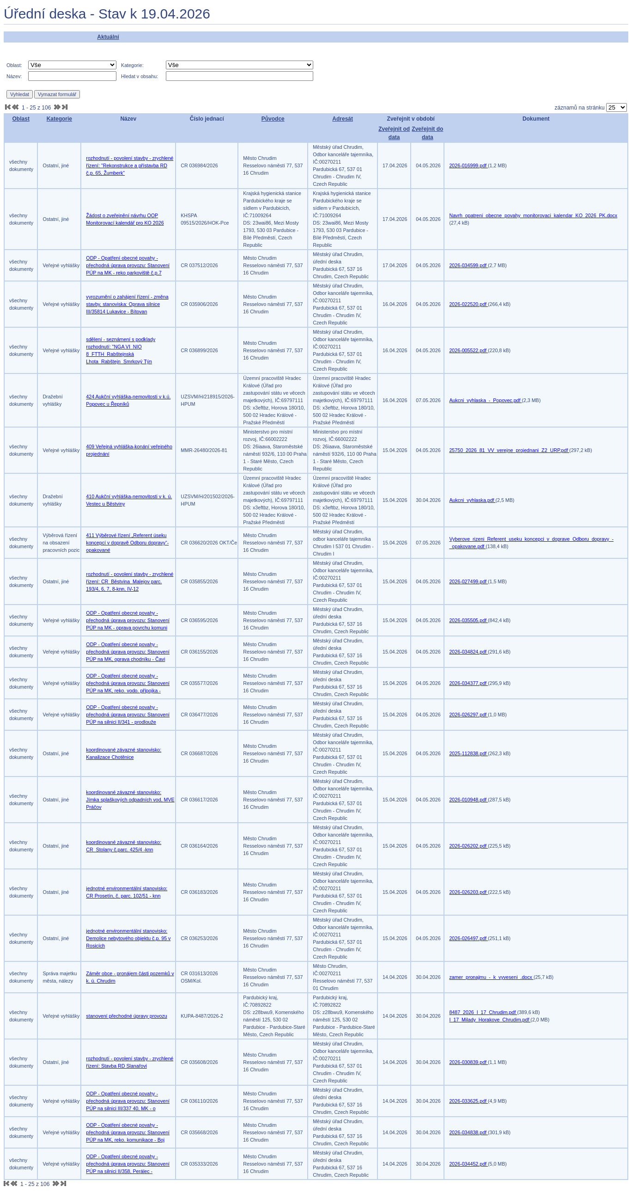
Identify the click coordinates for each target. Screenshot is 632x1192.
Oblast (21, 119)
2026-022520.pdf (468, 304)
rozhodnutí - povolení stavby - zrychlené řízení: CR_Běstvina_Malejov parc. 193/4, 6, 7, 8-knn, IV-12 (129, 581)
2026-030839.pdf (468, 1062)
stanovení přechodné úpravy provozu (126, 1016)
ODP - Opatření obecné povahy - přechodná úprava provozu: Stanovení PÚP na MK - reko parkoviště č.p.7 (128, 265)
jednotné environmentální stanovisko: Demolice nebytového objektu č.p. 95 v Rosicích (128, 938)
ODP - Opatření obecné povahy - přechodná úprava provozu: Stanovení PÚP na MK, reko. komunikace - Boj (128, 1132)
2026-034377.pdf (468, 683)
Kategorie (59, 119)
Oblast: (14, 65)
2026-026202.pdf (468, 846)
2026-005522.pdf (468, 350)
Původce (273, 119)
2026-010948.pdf (468, 799)
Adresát (342, 119)
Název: (14, 76)
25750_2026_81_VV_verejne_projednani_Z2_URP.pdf (509, 450)
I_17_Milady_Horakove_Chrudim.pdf (489, 1019)
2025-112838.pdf (468, 753)
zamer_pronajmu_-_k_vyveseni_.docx (491, 977)
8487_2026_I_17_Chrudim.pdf (483, 1012)
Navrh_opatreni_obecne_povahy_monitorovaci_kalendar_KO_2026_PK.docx (533, 215)
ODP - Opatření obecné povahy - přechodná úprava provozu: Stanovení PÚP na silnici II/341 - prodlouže (128, 714)
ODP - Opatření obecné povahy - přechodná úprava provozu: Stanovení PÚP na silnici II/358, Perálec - (128, 1164)
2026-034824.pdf (468, 651)
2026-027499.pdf (468, 581)
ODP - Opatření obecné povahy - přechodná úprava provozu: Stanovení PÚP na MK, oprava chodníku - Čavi (128, 652)
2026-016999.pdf (468, 165)
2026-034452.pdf (468, 1164)
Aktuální (108, 37)
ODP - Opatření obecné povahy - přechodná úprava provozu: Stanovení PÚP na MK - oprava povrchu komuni (128, 620)
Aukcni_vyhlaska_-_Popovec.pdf (485, 400)
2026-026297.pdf (468, 714)
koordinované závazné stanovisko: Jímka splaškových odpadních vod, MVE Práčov (130, 799)
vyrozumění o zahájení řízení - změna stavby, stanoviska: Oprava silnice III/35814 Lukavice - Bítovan (127, 304)
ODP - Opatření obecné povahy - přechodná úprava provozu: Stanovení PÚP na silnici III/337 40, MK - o (128, 1101)
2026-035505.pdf (468, 620)
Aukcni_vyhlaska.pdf (472, 500)
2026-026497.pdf (468, 938)
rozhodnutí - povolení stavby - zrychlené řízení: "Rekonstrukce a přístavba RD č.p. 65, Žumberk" (129, 165)
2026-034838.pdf (468, 1132)
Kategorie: (132, 65)
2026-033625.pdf (468, 1101)
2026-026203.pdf (468, 892)
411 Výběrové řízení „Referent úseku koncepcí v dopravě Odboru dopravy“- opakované (127, 542)
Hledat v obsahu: (139, 76)
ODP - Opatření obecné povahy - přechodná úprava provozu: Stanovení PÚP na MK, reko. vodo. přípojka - (128, 683)
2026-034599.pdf (468, 265)
